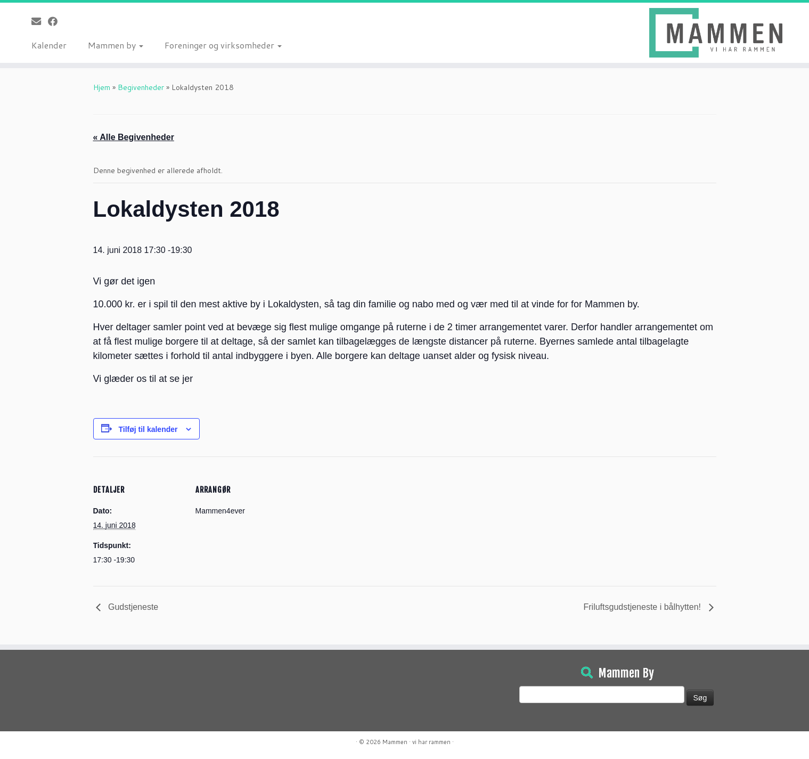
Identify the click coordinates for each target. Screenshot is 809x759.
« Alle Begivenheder (133, 137)
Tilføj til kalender (148, 429)
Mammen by (115, 45)
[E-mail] (39, 21)
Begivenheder (141, 87)
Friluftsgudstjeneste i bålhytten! (643, 606)
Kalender (49, 45)
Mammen (394, 742)
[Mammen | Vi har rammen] (715, 33)
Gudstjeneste (132, 606)
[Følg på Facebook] (56, 21)
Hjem (101, 87)
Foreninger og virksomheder (223, 45)
